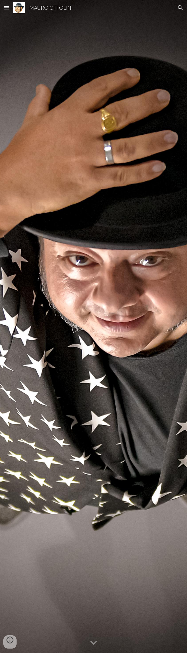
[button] (6, 7)
